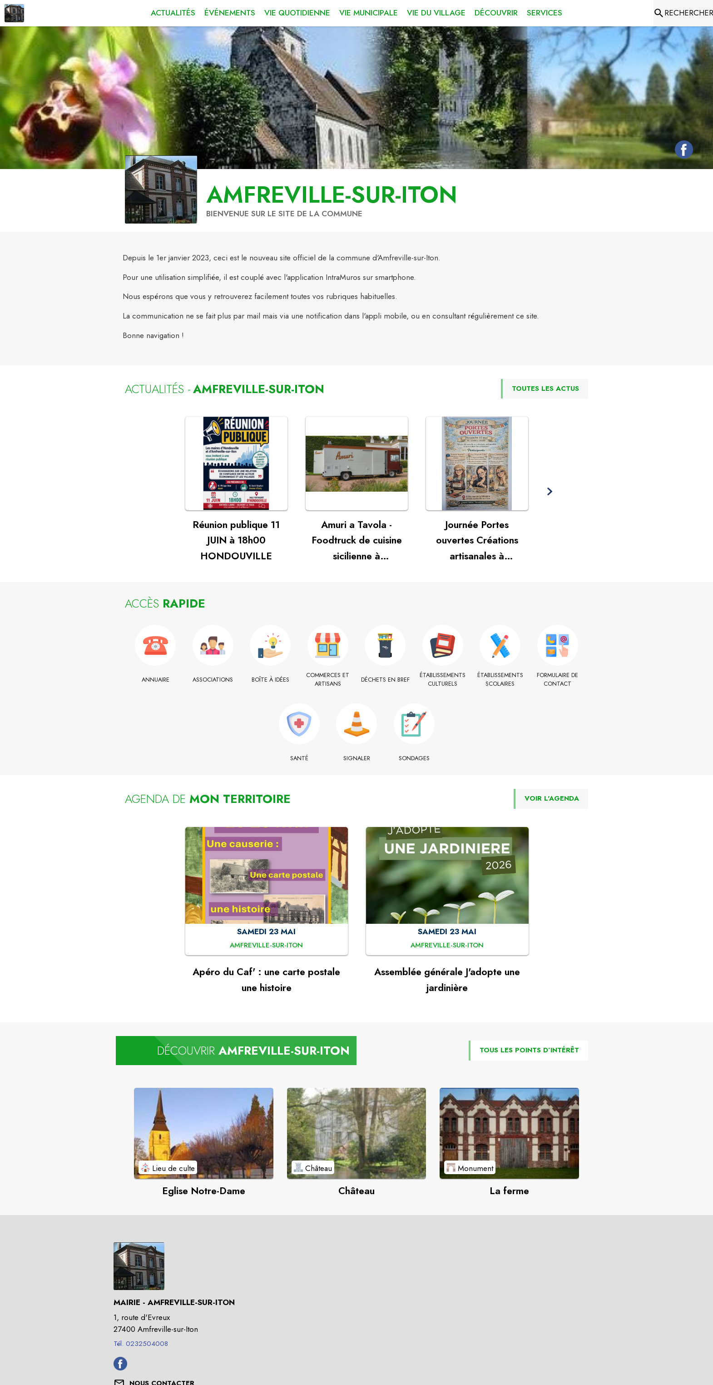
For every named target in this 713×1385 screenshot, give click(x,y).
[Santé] (299, 758)
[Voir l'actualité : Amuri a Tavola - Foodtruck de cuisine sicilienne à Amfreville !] (357, 463)
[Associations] (213, 680)
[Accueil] (14, 13)
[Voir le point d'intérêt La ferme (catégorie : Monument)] (509, 1133)
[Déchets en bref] (385, 680)
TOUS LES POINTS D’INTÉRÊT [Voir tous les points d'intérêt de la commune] (529, 1050)
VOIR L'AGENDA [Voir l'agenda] (552, 798)
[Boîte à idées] (270, 680)
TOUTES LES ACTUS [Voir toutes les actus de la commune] (545, 389)
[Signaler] (356, 758)
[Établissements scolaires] (500, 679)
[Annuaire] (155, 680)
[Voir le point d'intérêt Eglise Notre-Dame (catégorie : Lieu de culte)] (203, 1133)
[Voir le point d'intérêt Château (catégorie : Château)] (356, 1133)
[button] (550, 491)
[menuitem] (173, 13)
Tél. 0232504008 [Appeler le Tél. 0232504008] (141, 1344)
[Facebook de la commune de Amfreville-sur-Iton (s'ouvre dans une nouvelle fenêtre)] (681, 151)
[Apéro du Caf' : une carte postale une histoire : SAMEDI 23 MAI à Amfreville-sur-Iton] (266, 945)
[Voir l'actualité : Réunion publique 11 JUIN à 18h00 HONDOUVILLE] (236, 463)
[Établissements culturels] (443, 679)
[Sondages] (414, 758)
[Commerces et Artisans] (328, 679)
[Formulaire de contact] (557, 679)
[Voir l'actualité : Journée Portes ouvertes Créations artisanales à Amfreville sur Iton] (477, 463)
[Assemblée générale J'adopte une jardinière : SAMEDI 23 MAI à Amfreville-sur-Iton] (447, 945)
